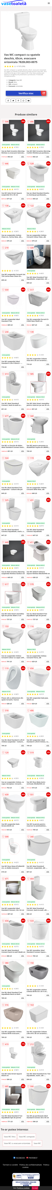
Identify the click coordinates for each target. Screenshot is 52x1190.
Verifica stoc (32, 93)
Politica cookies (23, 1188)
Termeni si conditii (10, 1165)
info (22, 157)
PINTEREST (31, 1158)
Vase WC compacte (27, 1136)
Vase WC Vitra (9, 1136)
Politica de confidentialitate (30, 1165)
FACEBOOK (19, 1158)
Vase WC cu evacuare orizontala (17, 1143)
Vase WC (37, 1143)
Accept (35, 1188)
